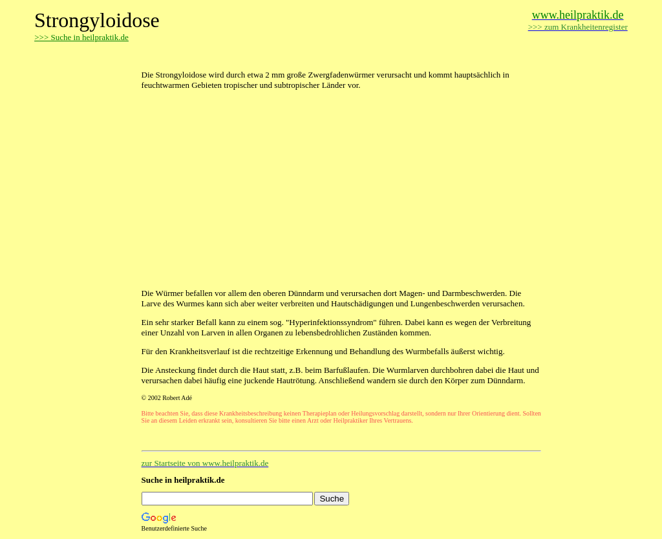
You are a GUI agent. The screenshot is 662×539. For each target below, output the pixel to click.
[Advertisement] (293, 56)
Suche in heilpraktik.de (183, 480)
